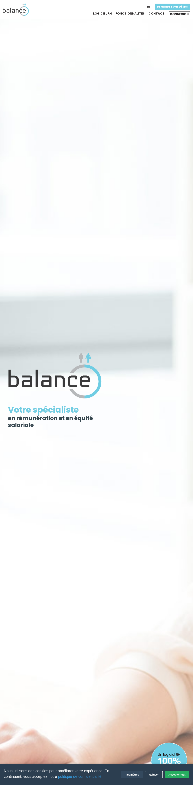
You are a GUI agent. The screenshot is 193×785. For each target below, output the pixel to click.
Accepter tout (176, 774)
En (148, 6)
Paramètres (132, 774)
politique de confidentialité (79, 776)
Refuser (154, 774)
